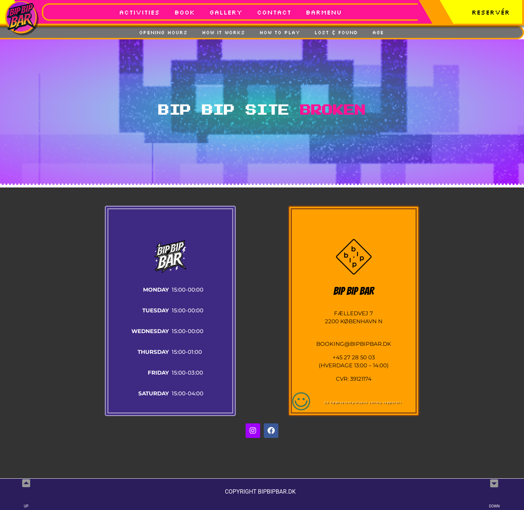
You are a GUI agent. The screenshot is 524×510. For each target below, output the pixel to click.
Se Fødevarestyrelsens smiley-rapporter (362, 402)
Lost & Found (336, 32)
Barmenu (324, 12)
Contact (274, 12)
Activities (139, 12)
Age (378, 32)
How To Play (279, 32)
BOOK (184, 12)
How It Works (223, 32)
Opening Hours (163, 32)
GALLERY (225, 12)
